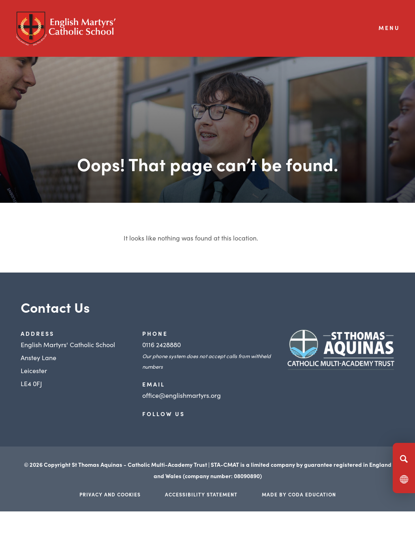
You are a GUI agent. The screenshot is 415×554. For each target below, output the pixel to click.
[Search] (404, 458)
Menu (389, 28)
